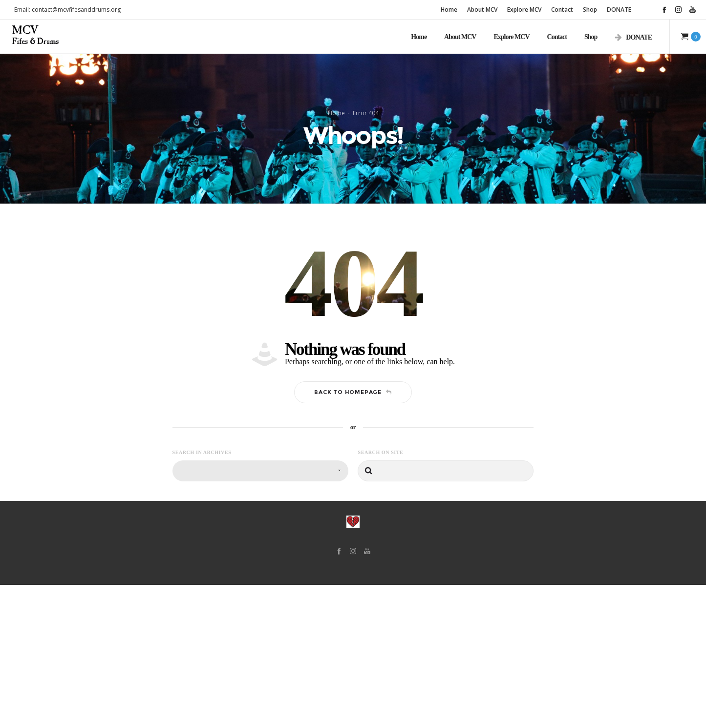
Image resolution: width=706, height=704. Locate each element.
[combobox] (260, 590)
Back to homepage (353, 511)
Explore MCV (524, 9)
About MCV (482, 9)
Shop (590, 9)
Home (449, 9)
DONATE (619, 9)
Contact (562, 9)
